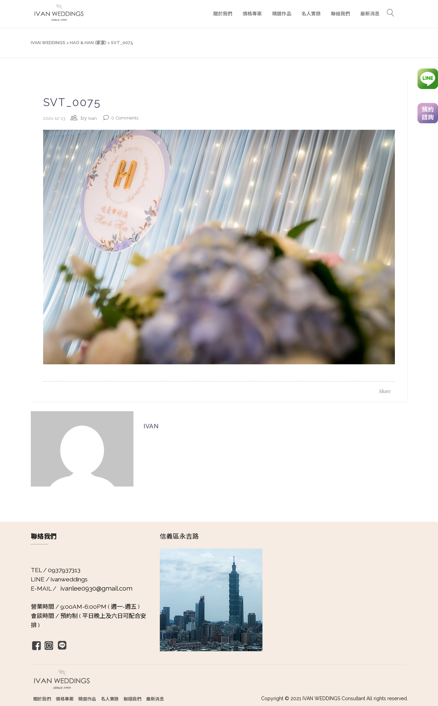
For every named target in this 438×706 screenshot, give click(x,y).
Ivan (92, 118)
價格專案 (65, 698)
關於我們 (42, 698)
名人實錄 (110, 698)
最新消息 (155, 698)
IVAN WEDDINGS (48, 42)
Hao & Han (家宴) (88, 42)
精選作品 (87, 698)
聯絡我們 (132, 698)
